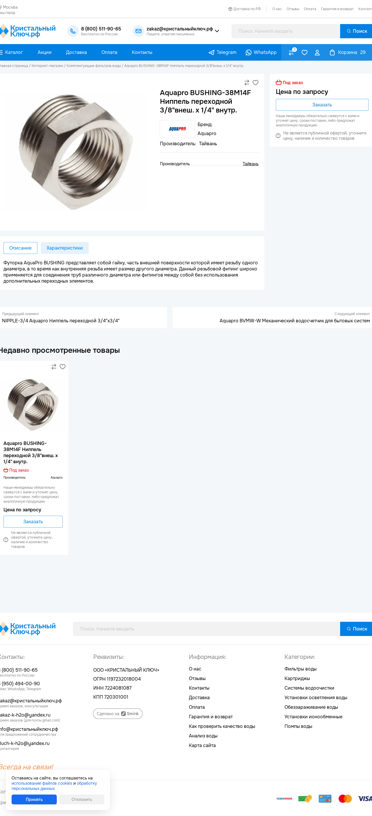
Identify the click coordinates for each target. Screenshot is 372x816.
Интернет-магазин (47, 65)
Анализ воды (203, 736)
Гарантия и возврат (337, 9)
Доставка (199, 698)
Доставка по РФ (247, 9)
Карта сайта (202, 745)
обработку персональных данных (54, 786)
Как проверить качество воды (222, 726)
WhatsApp (265, 52)
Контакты (199, 688)
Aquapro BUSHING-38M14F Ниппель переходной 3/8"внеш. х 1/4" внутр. (184, 65)
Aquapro (57, 477)
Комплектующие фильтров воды (94, 65)
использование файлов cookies (42, 783)
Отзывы (293, 9)
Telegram (226, 52)
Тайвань (250, 163)
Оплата (310, 9)
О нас (277, 9)
